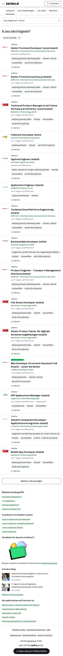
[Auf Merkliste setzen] (15, 67)
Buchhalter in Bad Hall (11, 613)
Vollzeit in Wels (8, 617)
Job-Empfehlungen (25, 11)
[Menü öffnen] (3, 3)
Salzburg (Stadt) (19, 58)
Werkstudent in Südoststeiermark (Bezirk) (20, 605)
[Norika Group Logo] (31, 646)
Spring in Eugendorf (10, 505)
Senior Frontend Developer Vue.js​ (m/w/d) (34, 48)
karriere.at (28, 600)
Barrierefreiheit (29, 635)
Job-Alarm (41, 11)
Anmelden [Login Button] (53, 3)
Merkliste (53, 11)
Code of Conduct (44, 635)
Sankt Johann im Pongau (23, 170)
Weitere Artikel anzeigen (12, 594)
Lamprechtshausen (20, 195)
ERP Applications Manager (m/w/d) (30, 395)
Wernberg (31, 58)
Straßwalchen (18, 406)
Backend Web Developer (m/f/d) (28, 241)
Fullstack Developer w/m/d (26, 134)
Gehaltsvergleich (49, 563)
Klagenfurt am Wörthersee (23, 252)
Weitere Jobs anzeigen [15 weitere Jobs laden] (31, 481)
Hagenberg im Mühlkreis (51, 252)
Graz (59, 434)
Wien (38, 58)
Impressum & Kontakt (36, 630)
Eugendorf (24, 31)
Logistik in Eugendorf (11, 509)
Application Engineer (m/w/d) (27, 185)
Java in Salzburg (9, 531)
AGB (48, 630)
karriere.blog (9, 569)
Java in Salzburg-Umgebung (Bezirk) (18, 523)
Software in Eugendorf (12, 497)
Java (7, 31)
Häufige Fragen (18, 630)
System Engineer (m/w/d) (25, 159)
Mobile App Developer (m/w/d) (27, 452)
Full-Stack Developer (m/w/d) (27, 302)
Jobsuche (10, 11)
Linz (38, 252)
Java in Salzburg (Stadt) (12, 527)
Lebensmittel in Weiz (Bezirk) (14, 609)
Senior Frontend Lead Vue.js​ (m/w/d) (31, 76)
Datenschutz (16, 635)
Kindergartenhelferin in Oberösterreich (19, 621)
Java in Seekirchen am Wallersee (16, 519)
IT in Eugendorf (8, 501)
